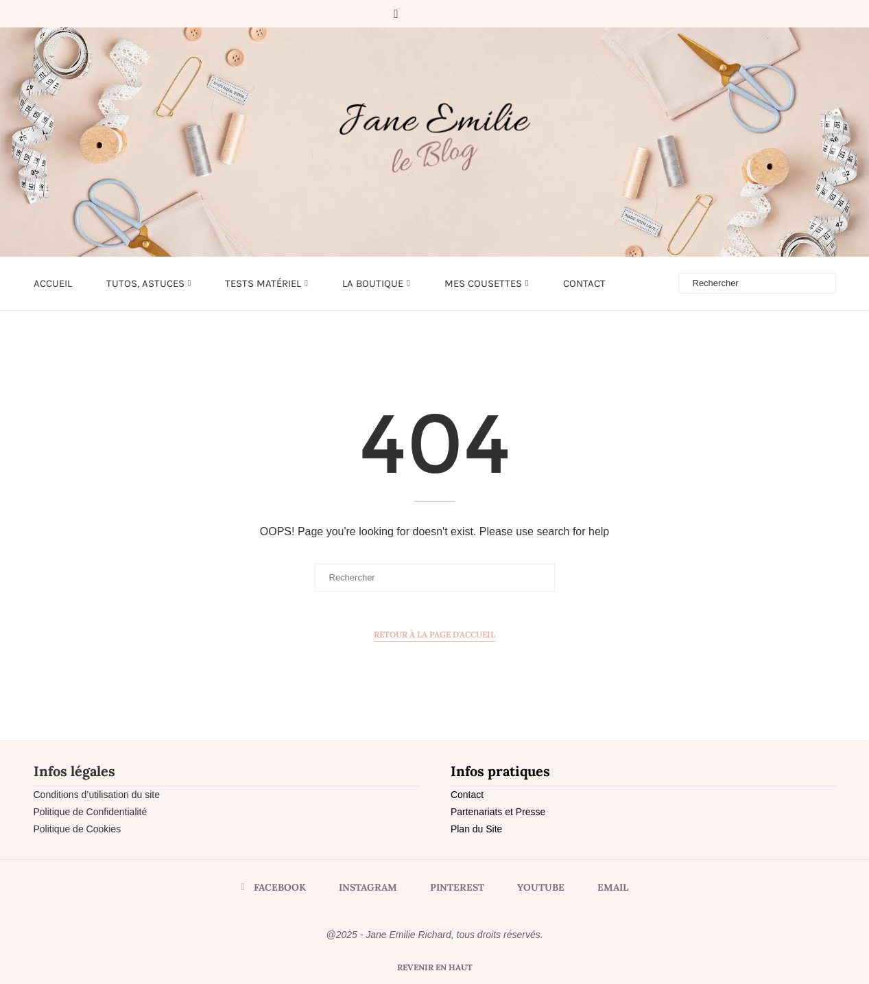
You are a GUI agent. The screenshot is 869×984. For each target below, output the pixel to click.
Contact (584, 283)
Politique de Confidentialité (90, 811)
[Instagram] (417, 14)
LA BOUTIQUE (372, 283)
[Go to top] (435, 966)
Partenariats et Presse (498, 811)
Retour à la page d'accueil (434, 634)
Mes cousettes (483, 283)
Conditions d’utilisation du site (97, 794)
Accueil (53, 283)
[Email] (475, 14)
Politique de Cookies (77, 828)
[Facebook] (396, 14)
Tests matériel (263, 283)
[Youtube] (456, 14)
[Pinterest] (437, 14)
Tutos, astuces (145, 283)
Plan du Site (477, 828)
